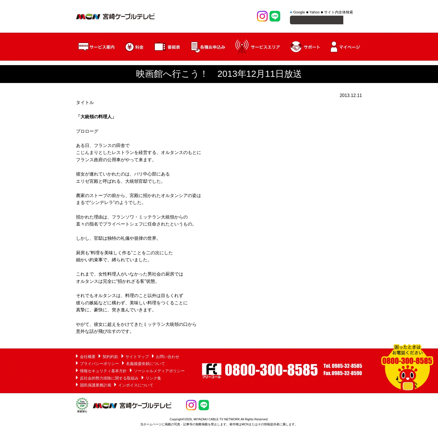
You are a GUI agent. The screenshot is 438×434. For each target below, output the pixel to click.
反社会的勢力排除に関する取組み (109, 379)
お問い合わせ (167, 357)
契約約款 (110, 357)
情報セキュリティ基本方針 (103, 371)
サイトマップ (137, 357)
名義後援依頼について (145, 364)
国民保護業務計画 (95, 386)
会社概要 (88, 357)
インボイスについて (135, 386)
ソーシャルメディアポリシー (159, 371)
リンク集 (153, 379)
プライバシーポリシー (99, 364)
